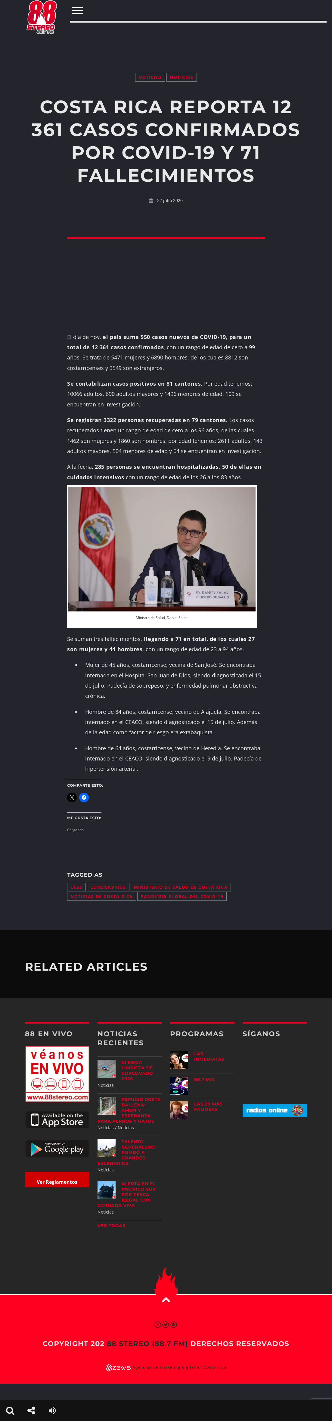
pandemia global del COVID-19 (182, 896)
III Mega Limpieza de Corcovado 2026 (137, 1070)
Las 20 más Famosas (208, 1106)
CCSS (76, 887)
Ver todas (112, 1225)
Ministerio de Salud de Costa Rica (181, 887)
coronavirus (108, 887)
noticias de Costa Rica (101, 896)
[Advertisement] (166, 35)
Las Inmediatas (209, 1056)
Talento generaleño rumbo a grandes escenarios (126, 1152)
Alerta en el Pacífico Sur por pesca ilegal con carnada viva (127, 1194)
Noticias (150, 77)
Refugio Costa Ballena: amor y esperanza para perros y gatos (129, 1110)
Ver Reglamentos (57, 1182)
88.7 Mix (204, 1079)
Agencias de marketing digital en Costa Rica (179, 1367)
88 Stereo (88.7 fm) (147, 1343)
